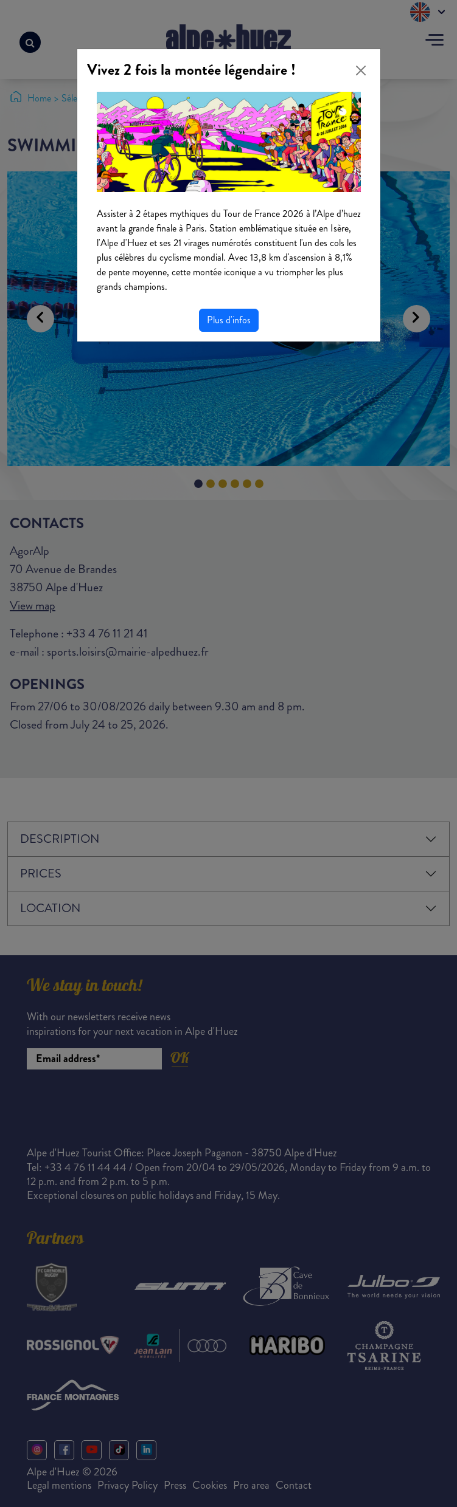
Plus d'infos (229, 320)
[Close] (361, 70)
